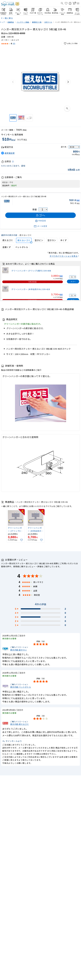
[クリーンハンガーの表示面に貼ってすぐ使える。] (21, 117)
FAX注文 (40, 220)
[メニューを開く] (78, 3)
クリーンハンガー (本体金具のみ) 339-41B (30, 289)
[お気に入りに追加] (22, 540)
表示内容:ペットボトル (20, 687)
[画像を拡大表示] (67, 108)
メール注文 (40, 226)
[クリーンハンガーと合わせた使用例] (29, 117)
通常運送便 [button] (10, 153)
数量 (34, 209)
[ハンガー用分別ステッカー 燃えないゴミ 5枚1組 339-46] (13, 118)
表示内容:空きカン (18, 649)
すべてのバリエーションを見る (64, 256)
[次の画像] (68, 81)
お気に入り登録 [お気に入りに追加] (70, 43)
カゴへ (73, 281)
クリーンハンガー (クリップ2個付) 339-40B (31, 270)
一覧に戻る (8, 18)
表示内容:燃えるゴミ (19, 724)
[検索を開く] (62, 3)
